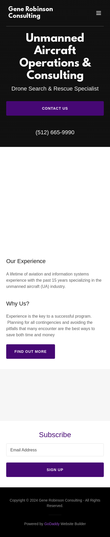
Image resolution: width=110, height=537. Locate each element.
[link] (40, 16)
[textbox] (55, 449)
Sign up (55, 470)
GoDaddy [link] (51, 524)
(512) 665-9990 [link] (55, 132)
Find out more (30, 351)
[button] (98, 13)
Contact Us (55, 108)
